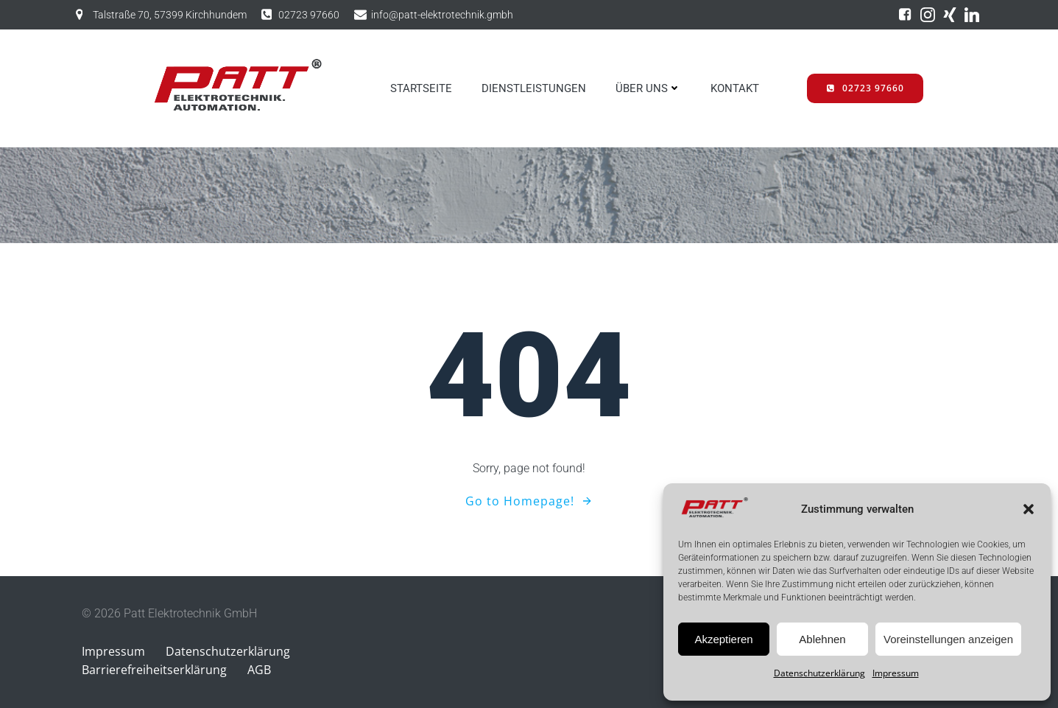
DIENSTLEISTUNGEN (534, 88)
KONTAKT (734, 88)
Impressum (895, 673)
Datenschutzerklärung (819, 673)
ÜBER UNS (648, 88)
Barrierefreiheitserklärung (154, 670)
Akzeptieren (723, 639)
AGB (259, 670)
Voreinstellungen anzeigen (948, 639)
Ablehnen (822, 639)
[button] (1028, 509)
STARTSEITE (421, 88)
